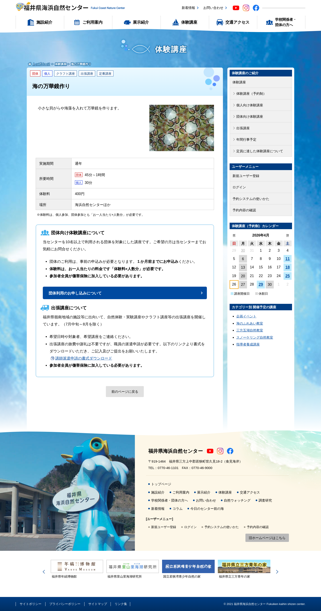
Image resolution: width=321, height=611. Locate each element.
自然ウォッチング (237, 500)
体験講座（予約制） (251, 93)
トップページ (161, 484)
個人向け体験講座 (249, 105)
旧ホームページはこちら (267, 538)
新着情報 (188, 8)
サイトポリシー (30, 604)
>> (287, 235)
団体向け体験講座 (249, 116)
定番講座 (105, 73)
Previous (44, 572)
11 (287, 259)
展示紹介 (141, 22)
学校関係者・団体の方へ (285, 22)
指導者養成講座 (248, 344)
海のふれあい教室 (249, 323)
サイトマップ (97, 604)
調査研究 (265, 500)
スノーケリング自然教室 (254, 337)
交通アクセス (237, 22)
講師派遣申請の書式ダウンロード (83, 358)
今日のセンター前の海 (207, 508)
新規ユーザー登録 (246, 176)
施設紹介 (44, 22)
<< (234, 235)
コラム (178, 508)
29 (261, 284)
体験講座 (189, 22)
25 (287, 276)
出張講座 (87, 73)
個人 (47, 73)
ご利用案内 (92, 22)
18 (287, 267)
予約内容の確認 (244, 210)
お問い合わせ (213, 8)
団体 (35, 73)
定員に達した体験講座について (259, 151)
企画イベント (246, 316)
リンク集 (121, 604)
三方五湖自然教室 (249, 330)
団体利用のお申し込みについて (75, 293)
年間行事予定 (246, 139)
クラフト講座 (65, 73)
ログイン (239, 187)
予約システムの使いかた (251, 199)
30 (243, 250)
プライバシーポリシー (64, 604)
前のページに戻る (124, 391)
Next (276, 572)
